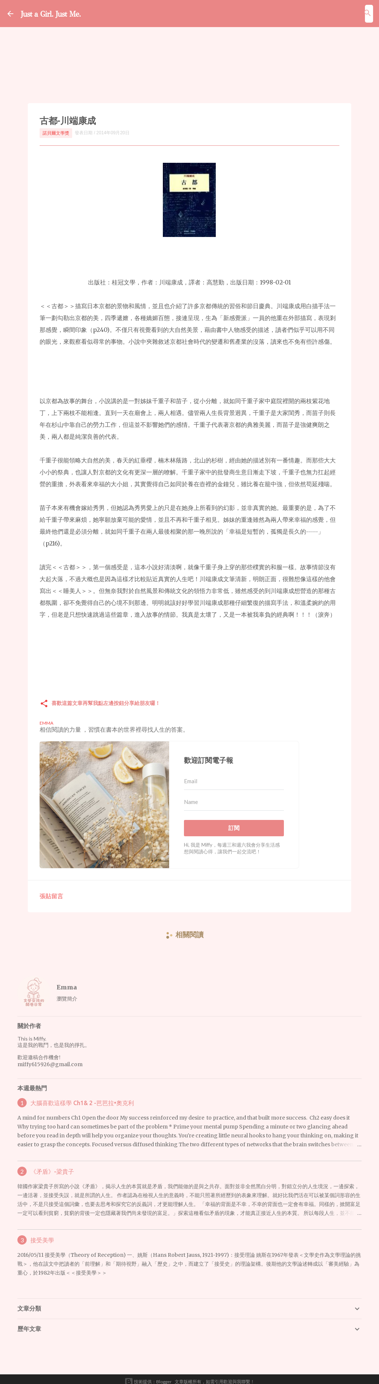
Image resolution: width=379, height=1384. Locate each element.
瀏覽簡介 (67, 993)
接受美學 (42, 1235)
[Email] (234, 776)
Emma (67, 982)
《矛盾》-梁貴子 (52, 1166)
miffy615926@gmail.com (50, 1059)
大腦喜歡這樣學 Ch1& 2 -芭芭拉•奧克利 (82, 1097)
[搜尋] (367, 13)
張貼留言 (51, 890)
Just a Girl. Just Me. (69, 13)
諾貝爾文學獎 (56, 133)
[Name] (234, 796)
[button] (44, 699)
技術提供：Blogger (148, 1376)
